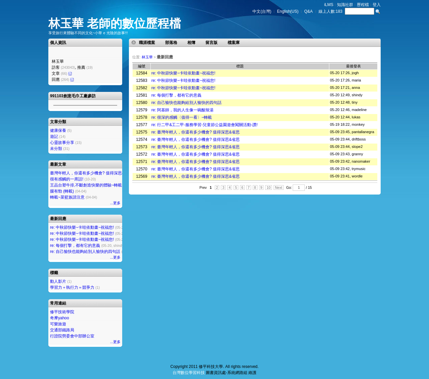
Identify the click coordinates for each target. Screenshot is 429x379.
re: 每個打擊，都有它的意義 (75, 245)
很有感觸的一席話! (66, 179)
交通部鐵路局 (62, 330)
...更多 (115, 203)
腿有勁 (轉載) (62, 191)
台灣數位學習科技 (189, 372)
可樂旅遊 (58, 324)
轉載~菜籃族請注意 (67, 197)
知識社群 (345, 4)
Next (278, 187)
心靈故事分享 (62, 142)
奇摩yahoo (59, 318)
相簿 (191, 42)
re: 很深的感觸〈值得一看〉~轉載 (181, 117)
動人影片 (58, 281)
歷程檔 (363, 4)
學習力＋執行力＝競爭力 (72, 287)
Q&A (308, 11)
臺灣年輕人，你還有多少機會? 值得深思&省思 (91, 173)
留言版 (211, 42)
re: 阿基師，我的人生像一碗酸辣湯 (182, 110)
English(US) (287, 11)
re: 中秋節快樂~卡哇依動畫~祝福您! (82, 227)
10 (269, 187)
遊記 (54, 136)
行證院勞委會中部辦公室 (72, 336)
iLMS (328, 4)
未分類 (56, 148)
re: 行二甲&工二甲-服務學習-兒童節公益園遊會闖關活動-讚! (204, 124)
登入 (377, 4)
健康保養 (58, 130)
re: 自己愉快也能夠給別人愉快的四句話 (85, 251)
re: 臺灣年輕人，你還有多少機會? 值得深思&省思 (195, 132)
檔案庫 (234, 42)
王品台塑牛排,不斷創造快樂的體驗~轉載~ (87, 185)
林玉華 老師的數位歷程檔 (114, 23)
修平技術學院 (62, 312)
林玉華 (147, 57)
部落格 (171, 42)
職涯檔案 (147, 42)
